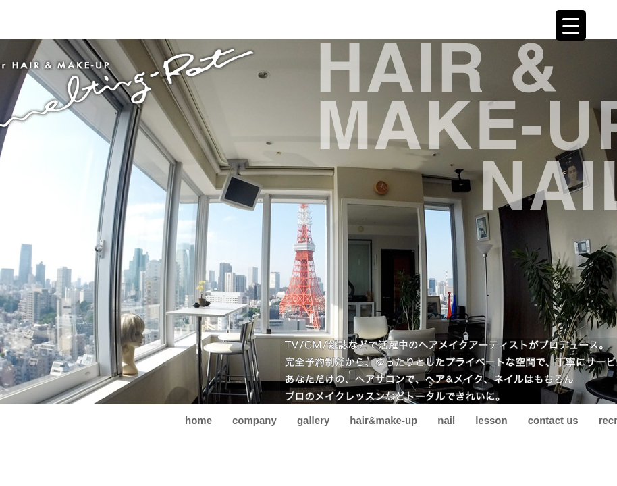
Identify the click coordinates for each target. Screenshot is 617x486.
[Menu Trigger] (571, 25)
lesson (491, 420)
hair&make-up (383, 420)
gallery (313, 420)
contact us (553, 420)
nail (446, 420)
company (254, 420)
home (198, 420)
